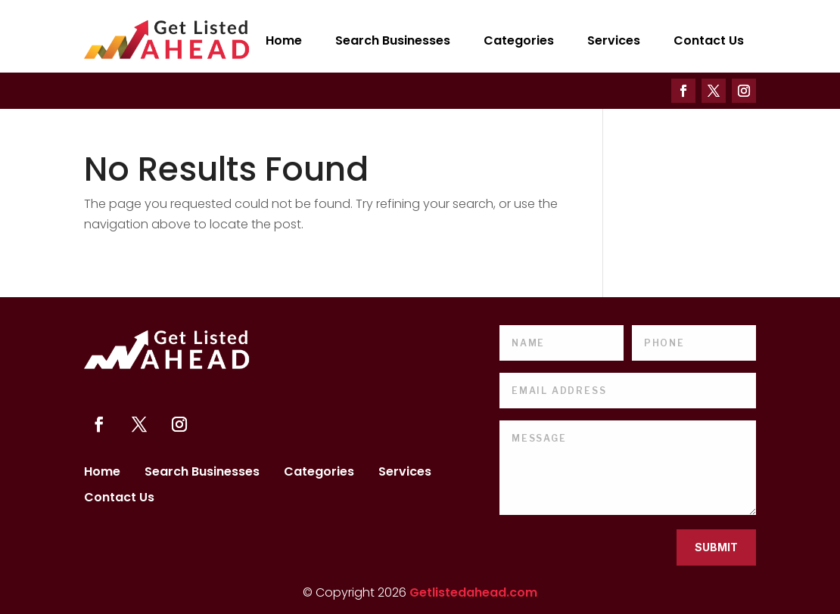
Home (284, 40)
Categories (519, 40)
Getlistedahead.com (473, 592)
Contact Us (709, 40)
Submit (716, 547)
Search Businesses (392, 40)
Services (613, 40)
